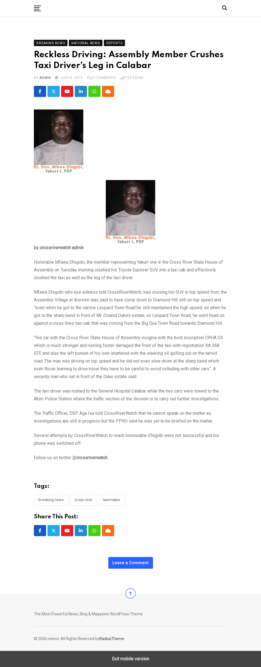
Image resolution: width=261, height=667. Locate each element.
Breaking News (51, 500)
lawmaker (112, 500)
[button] (37, 8)
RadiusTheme (111, 638)
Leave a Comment (130, 563)
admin (45, 78)
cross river (83, 500)
